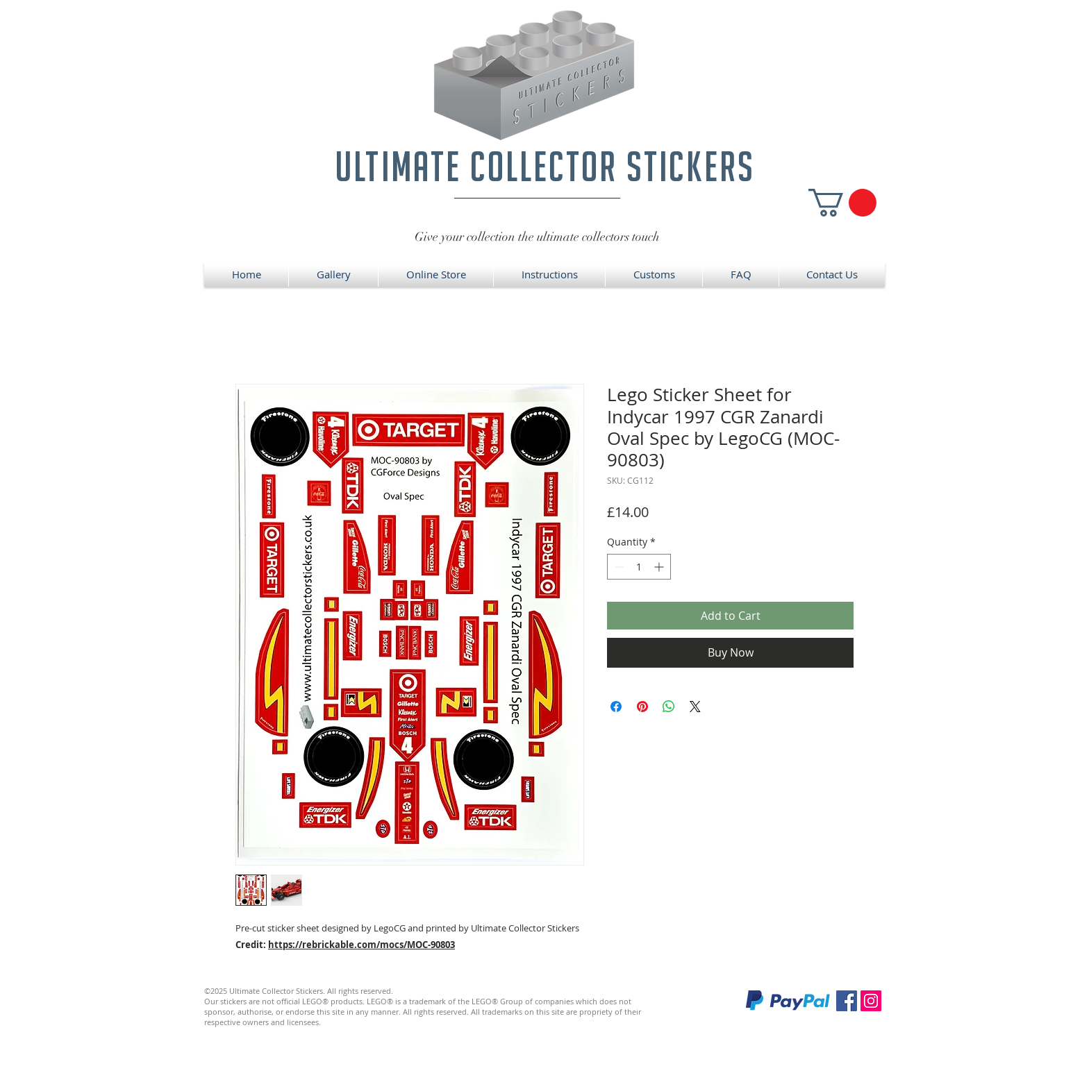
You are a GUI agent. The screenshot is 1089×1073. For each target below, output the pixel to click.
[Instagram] (871, 1000)
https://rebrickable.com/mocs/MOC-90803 (361, 944)
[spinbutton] (638, 567)
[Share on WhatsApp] (668, 706)
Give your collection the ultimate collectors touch (537, 236)
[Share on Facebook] (616, 706)
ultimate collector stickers (545, 166)
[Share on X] (695, 706)
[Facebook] (846, 1000)
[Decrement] (617, 567)
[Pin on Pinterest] (642, 706)
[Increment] (660, 567)
